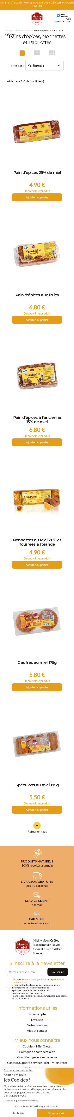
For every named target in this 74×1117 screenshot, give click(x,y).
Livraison (37, 1019)
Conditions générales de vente (37, 1057)
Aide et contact (37, 1030)
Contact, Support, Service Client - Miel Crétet (37, 1062)
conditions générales (36, 979)
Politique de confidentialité (37, 1052)
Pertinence (44, 65)
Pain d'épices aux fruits (37, 295)
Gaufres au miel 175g (37, 663)
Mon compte (37, 1014)
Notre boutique (37, 1025)
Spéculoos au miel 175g (37, 785)
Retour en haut (37, 827)
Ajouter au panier (37, 197)
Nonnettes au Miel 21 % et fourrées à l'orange (37, 542)
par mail (37, 904)
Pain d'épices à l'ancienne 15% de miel (37, 420)
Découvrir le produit (37, 191)
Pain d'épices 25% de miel (37, 173)
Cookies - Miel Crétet (37, 1046)
